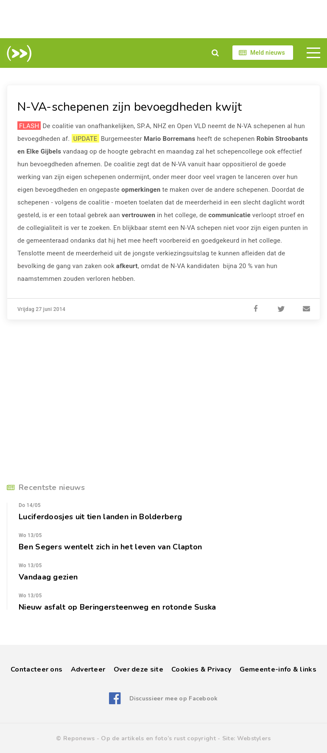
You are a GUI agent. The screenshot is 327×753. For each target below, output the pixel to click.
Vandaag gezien (48, 577)
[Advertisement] (164, 19)
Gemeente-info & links (278, 669)
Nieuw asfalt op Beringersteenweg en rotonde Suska (117, 607)
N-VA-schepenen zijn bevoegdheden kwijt (129, 107)
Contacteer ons (36, 669)
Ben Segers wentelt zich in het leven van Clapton (110, 547)
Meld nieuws (267, 52)
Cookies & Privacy (201, 669)
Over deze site (138, 669)
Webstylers (254, 738)
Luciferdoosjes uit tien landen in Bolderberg (100, 517)
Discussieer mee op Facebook (173, 698)
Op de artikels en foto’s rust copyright (158, 738)
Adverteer (88, 669)
